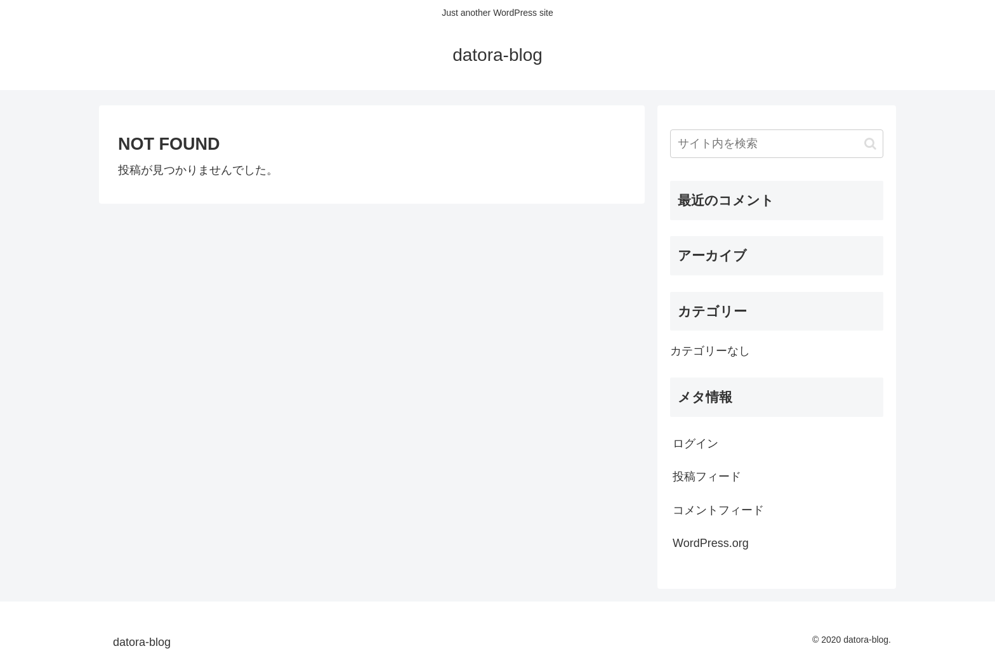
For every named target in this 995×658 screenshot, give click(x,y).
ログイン (695, 443)
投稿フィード (707, 476)
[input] (776, 143)
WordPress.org (711, 543)
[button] (870, 143)
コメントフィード (718, 510)
